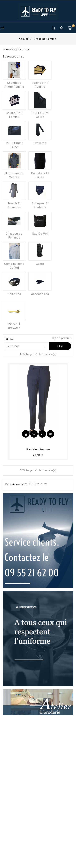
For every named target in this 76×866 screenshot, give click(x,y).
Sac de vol (40, 233)
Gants (40, 263)
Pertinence (27, 346)
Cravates (40, 143)
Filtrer (60, 346)
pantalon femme (38, 449)
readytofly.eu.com (35, 483)
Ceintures (14, 294)
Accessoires (40, 294)
